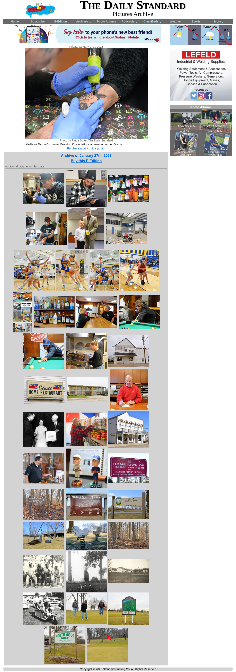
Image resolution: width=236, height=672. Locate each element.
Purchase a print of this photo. (86, 148)
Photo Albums (106, 21)
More (219, 22)
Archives (83, 22)
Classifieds (152, 22)
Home (15, 21)
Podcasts (129, 22)
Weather (175, 21)
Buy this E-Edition (86, 161)
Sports (196, 21)
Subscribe (38, 21)
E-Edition (60, 21)
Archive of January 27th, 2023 (86, 156)
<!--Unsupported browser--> (201, 130)
